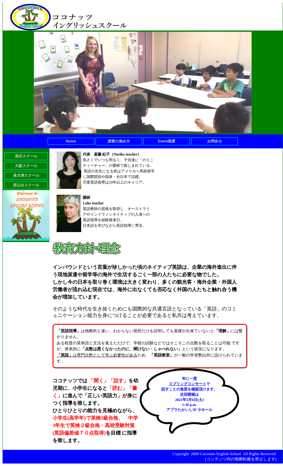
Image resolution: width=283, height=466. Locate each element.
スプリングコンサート (187, 384)
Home (71, 141)
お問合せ (214, 141)
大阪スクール (26, 166)
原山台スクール (26, 185)
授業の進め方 (119, 141)
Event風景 (167, 141)
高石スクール (26, 156)
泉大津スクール (26, 175)
